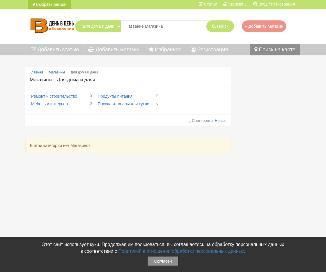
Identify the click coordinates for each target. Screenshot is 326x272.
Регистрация (209, 49)
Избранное (165, 49)
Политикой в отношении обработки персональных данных (181, 251)
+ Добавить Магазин (264, 26)
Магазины (57, 72)
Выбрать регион (49, 4)
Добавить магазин (113, 49)
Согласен (163, 261)
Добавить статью (55, 49)
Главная (36, 72)
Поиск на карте (274, 49)
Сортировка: (206, 120)
